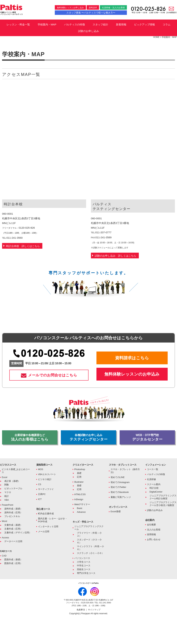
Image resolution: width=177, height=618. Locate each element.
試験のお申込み (155, 510)
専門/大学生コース (86, 573)
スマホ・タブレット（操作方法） (125, 471)
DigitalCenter (156, 491)
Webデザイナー (82, 504)
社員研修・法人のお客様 (113, 7)
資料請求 (93, 7)
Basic (79, 508)
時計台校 (154, 488)
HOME (156, 37)
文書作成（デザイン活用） (17, 532)
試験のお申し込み (88, 31)
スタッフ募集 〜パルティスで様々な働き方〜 (90, 12)
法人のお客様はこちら (30, 437)
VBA (6, 500)
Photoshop (79, 469)
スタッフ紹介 (100, 24)
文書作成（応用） (13, 528)
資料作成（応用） (13, 512)
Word (4, 521)
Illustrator (78, 482)
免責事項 (81, 609)
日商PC (42, 494)
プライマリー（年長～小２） (89, 534)
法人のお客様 (153, 529)
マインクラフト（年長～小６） (90, 548)
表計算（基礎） (12, 481)
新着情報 (121, 24)
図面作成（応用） (13, 563)
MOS (40, 469)
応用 (79, 477)
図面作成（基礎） (13, 559)
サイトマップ (94, 609)
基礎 (79, 473)
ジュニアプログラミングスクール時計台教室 (163, 497)
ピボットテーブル (13, 488)
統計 (6, 496)
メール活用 (43, 531)
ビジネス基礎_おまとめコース (16, 471)
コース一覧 (152, 469)
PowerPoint (7, 505)
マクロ (7, 492)
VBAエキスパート (47, 474)
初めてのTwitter (118, 487)
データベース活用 (13, 541)
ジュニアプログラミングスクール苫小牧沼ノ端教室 (163, 504)
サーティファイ (46, 489)
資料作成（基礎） (13, 508)
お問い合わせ (153, 539)
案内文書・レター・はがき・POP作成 (52, 520)
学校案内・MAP (47, 24)
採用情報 (151, 534)
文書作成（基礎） (13, 525)
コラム (166, 24)
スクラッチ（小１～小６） (90, 553)
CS (39, 484)
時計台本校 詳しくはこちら (23, 246)
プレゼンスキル (12, 516)
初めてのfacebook (120, 492)
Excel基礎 (116, 511)
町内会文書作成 (46, 513)
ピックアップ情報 (144, 24)
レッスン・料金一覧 (18, 24)
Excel (4, 477)
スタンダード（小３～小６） (89, 541)
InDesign (78, 499)
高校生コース (83, 569)
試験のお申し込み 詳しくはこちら (115, 255)
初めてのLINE (118, 477)
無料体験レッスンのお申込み (132, 374)
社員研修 (151, 479)
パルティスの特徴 (74, 24)
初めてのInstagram (120, 482)
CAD (4, 555)
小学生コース (83, 562)
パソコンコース (82, 558)
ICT (40, 499)
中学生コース (83, 565)
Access (5, 537)
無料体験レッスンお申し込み (70, 7)
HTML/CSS (80, 494)
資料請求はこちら (132, 357)
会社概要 (151, 524)
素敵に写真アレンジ (121, 497)
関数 (6, 484)
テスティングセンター (88, 437)
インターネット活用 (48, 526)
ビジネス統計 (45, 479)
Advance (81, 512)
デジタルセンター (147, 437)
